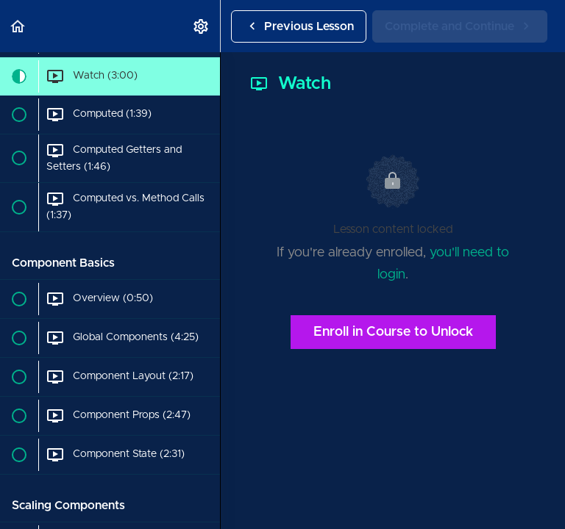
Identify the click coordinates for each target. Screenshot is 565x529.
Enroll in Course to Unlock (393, 332)
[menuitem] (201, 26)
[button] (18, 26)
